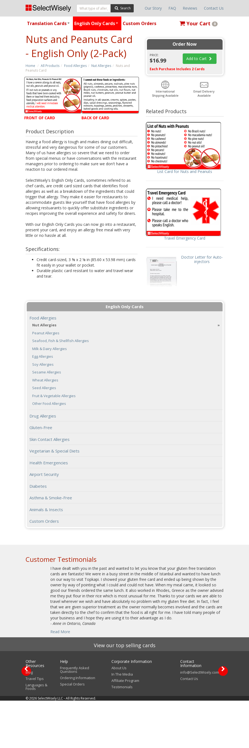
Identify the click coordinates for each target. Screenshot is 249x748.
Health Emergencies (48, 462)
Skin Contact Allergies (49, 439)
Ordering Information (77, 725)
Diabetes (38, 486)
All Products (50, 65)
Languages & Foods (36, 734)
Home (30, 65)
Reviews (190, 8)
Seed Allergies (44, 388)
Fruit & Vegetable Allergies (54, 396)
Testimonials (122, 734)
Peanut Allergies (45, 333)
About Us (119, 715)
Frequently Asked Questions (74, 717)
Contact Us (214, 8)
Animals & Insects (46, 509)
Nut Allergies (101, 65)
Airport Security (44, 474)
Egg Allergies (42, 356)
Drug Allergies (42, 416)
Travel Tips (35, 725)
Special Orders (72, 731)
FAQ (172, 8)
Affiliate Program (125, 727)
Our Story (153, 8)
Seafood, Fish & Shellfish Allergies (60, 340)
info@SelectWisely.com (199, 719)
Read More (60, 631)
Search (122, 7)
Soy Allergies (43, 364)
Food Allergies (75, 65)
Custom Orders (139, 23)
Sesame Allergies (46, 372)
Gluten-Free (40, 427)
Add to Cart (199, 58)
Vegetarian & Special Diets (54, 451)
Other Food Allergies (49, 403)
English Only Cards (97, 25)
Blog (29, 719)
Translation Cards (49, 25)
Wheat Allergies (45, 380)
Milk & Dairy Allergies (49, 348)
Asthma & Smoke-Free (50, 497)
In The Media (122, 721)
